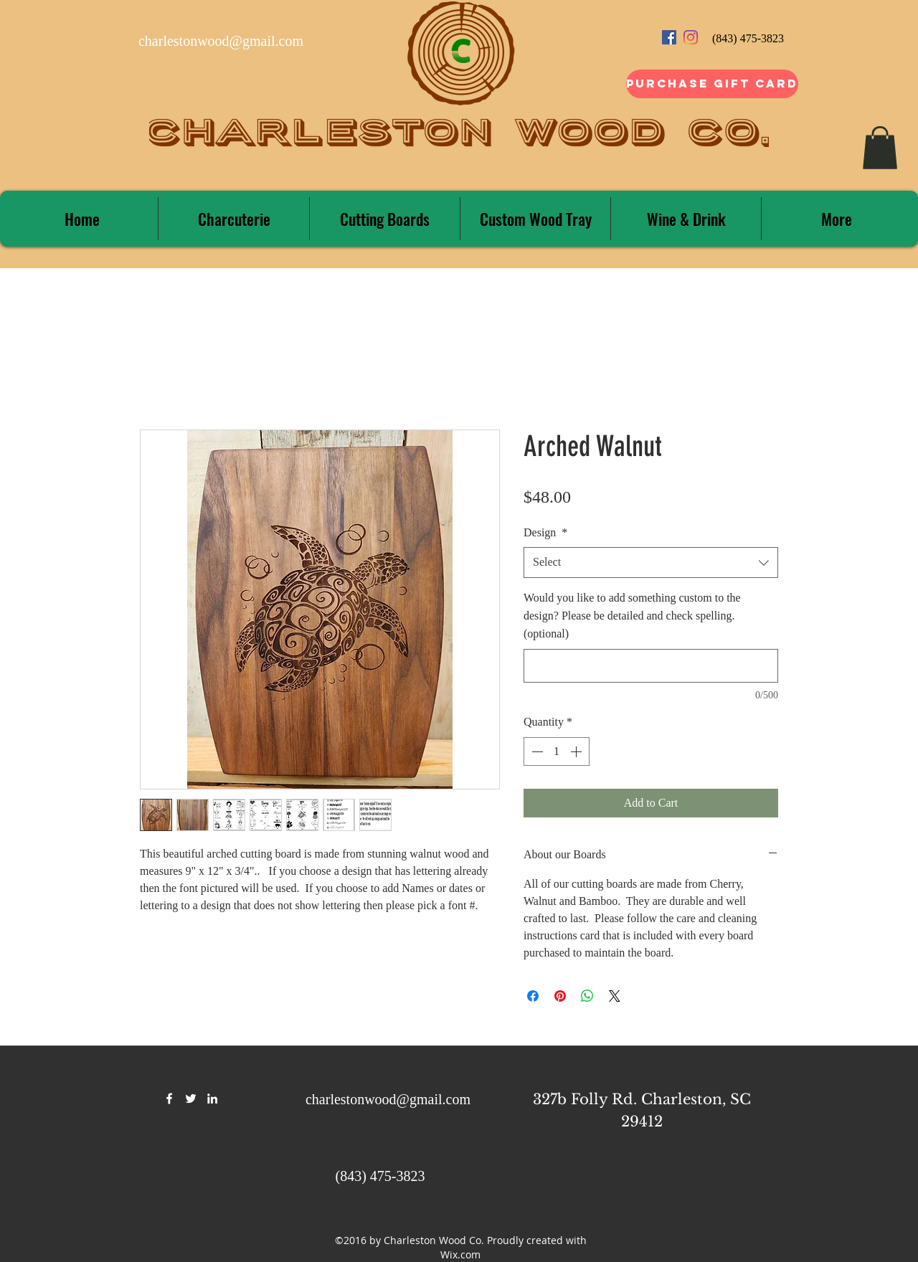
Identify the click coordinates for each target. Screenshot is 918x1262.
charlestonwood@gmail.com (220, 41)
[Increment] (577, 751)
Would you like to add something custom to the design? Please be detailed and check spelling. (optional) (632, 616)
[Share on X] (614, 996)
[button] (880, 147)
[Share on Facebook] (532, 996)
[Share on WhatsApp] (587, 996)
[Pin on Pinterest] (560, 996)
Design (545, 532)
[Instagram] (690, 37)
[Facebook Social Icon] (669, 37)
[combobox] (651, 562)
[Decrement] (536, 751)
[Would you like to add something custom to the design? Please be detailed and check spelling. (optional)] (650, 665)
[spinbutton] (556, 751)
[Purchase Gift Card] (712, 84)
